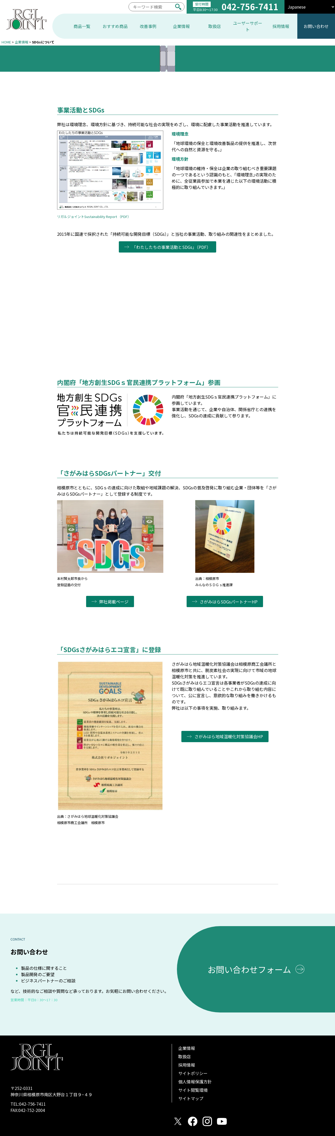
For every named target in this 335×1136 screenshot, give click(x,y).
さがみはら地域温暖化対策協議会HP (229, 736)
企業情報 (21, 42)
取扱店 (184, 1056)
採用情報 (186, 1065)
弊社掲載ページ (114, 601)
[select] (309, 7)
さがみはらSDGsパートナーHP (229, 601)
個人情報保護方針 (195, 1081)
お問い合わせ (316, 26)
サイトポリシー (193, 1073)
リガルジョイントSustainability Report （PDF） (94, 216)
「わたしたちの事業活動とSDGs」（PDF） (171, 247)
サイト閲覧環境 (193, 1090)
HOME (6, 42)
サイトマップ (190, 1098)
